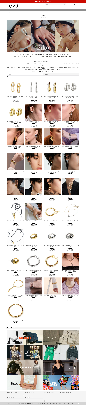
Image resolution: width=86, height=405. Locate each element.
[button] (57, 10)
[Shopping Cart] (75, 4)
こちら (72, 403)
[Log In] (77, 4)
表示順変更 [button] (46, 74)
